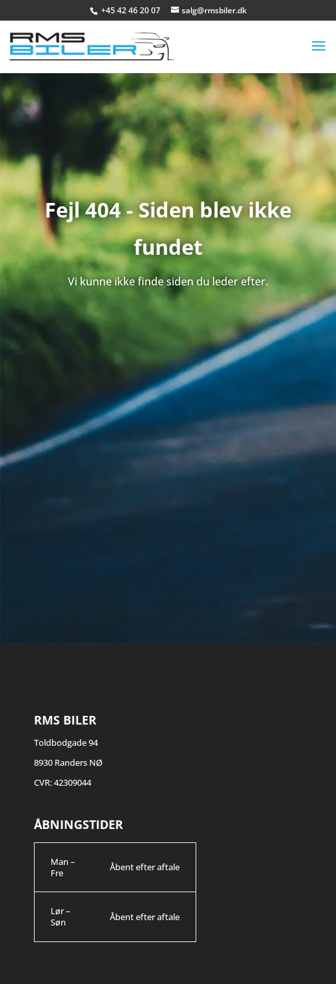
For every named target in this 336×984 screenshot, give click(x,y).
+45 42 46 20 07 (131, 10)
